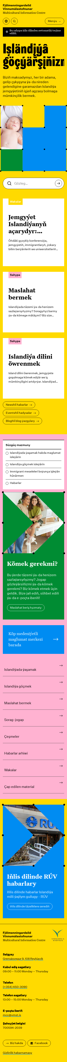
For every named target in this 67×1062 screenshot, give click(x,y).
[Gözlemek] (14, 21)
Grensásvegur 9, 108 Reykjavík (23, 958)
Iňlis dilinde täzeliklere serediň (29, 906)
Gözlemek (59, 184)
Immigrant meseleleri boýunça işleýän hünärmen (35, 473)
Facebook (39, 1043)
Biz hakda (14, 1043)
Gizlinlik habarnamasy (17, 1052)
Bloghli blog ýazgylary (22, 421)
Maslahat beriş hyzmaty (26, 607)
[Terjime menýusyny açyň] (6, 21)
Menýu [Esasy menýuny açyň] (54, 21)
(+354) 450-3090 (15, 987)
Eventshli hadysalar (21, 412)
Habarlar (15, 483)
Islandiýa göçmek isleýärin (27, 464)
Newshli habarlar (19, 404)
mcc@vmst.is (12, 1015)
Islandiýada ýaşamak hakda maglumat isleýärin (35, 455)
